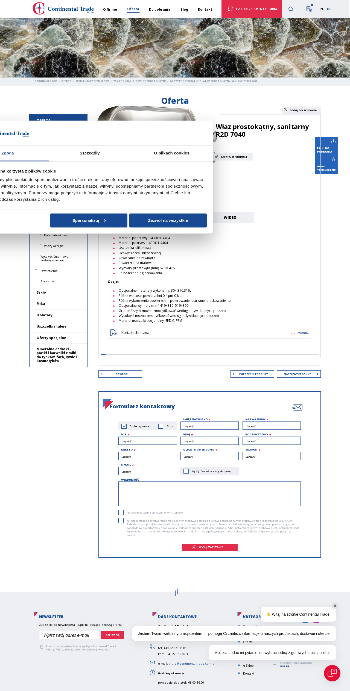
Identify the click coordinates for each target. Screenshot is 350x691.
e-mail (126, 465)
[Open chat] (332, 673)
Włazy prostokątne (184, 81)
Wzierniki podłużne (54, 154)
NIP (124, 434)
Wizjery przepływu (53, 165)
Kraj (186, 434)
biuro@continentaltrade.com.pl (192, 664)
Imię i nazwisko (195, 419)
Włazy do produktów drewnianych (59, 223)
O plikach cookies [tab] (257, 321)
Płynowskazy (49, 175)
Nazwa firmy (255, 419)
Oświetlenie (49, 271)
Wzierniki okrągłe (53, 143)
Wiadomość (130, 480)
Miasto (127, 449)
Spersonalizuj (174, 388)
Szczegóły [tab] (175, 321)
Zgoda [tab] (93, 321)
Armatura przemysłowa (92, 81)
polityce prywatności (220, 531)
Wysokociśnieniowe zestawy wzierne (54, 258)
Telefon (251, 449)
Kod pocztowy (256, 434)
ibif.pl (285, 666)
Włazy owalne (53, 211)
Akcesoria (47, 281)
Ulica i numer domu (198, 449)
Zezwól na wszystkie (253, 388)
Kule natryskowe (56, 235)
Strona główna (46, 81)
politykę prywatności (98, 650)
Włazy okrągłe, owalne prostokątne (139, 81)
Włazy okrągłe (54, 246)
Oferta (66, 81)
